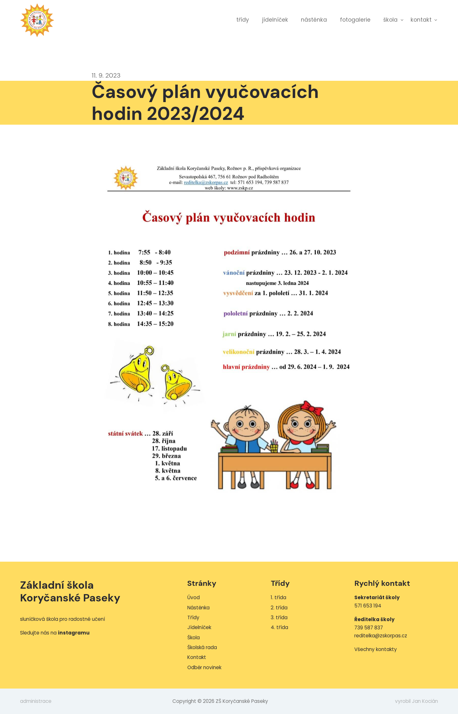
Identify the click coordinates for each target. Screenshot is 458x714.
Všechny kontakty (375, 649)
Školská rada (202, 647)
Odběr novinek (204, 667)
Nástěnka (314, 20)
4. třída (279, 627)
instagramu (74, 632)
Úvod (193, 597)
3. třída (279, 617)
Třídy (242, 20)
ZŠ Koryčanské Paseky (37, 20)
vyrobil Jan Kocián (416, 701)
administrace (36, 701)
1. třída (278, 597)
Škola (390, 20)
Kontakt (421, 20)
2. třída (279, 607)
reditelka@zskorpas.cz (380, 635)
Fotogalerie (355, 20)
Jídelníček (275, 20)
